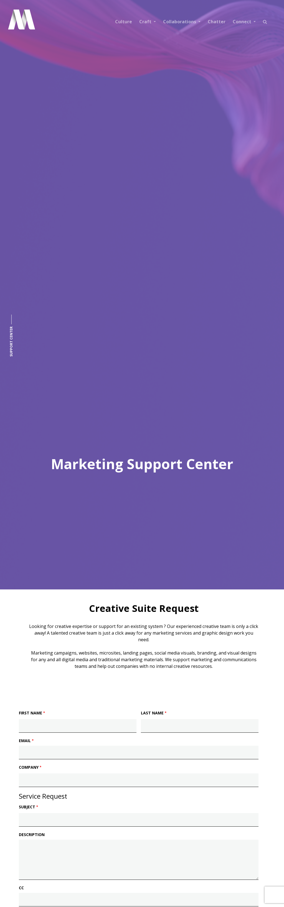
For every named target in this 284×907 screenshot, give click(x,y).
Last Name (152, 713)
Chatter (216, 22)
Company (29, 767)
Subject (27, 806)
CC (21, 887)
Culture (123, 22)
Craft (146, 22)
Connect (242, 22)
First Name (30, 713)
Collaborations (180, 22)
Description (32, 834)
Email (25, 740)
